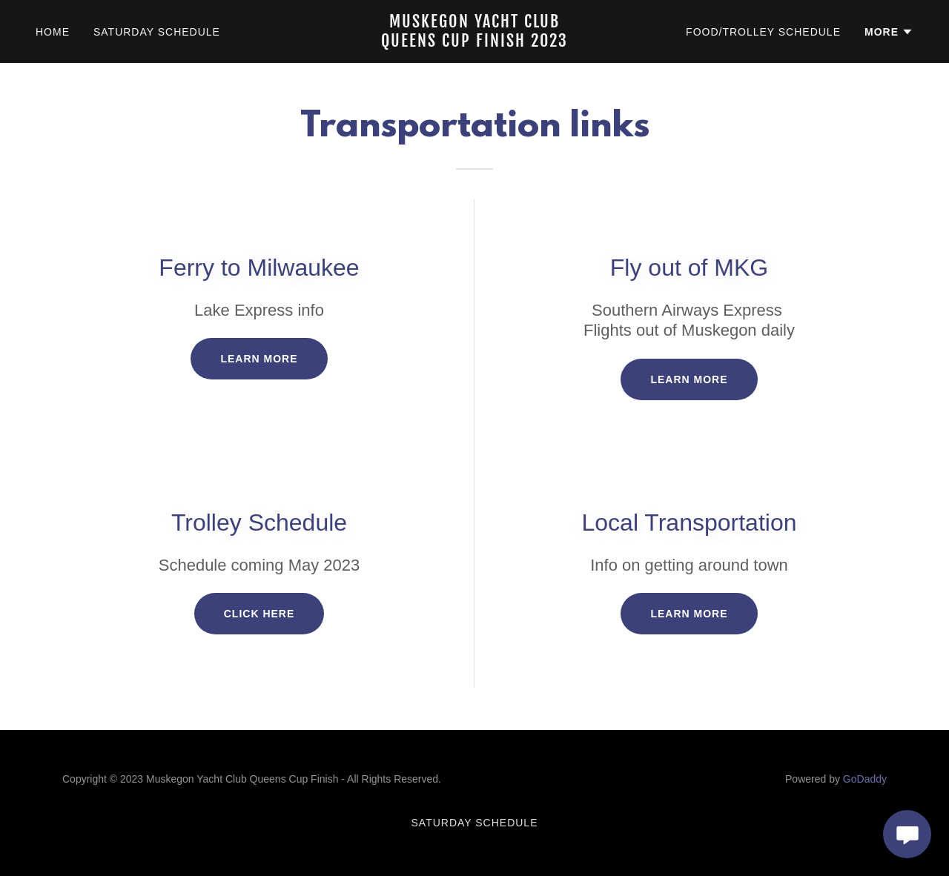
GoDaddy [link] (865, 779)
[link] (474, 42)
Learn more (258, 359)
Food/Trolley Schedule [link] (763, 32)
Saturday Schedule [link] (156, 32)
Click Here (259, 614)
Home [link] (53, 32)
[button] (888, 32)
